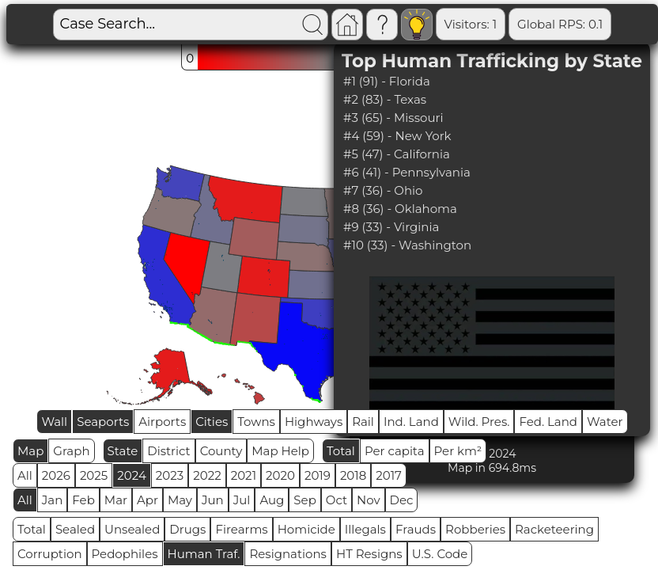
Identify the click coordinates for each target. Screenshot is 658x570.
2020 (280, 475)
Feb (83, 499)
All (24, 475)
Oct (336, 499)
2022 (207, 475)
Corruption (49, 553)
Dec (402, 499)
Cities (211, 421)
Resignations (288, 553)
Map (30, 450)
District (168, 450)
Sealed (75, 529)
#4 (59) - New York (397, 135)
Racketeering (554, 529)
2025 (94, 475)
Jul (242, 499)
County (221, 450)
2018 (353, 475)
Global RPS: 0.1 (560, 24)
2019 (317, 475)
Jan (52, 499)
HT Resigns (369, 553)
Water (605, 421)
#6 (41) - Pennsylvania (407, 172)
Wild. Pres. (479, 421)
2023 (169, 475)
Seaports (103, 421)
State (123, 450)
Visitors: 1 (470, 24)
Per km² (458, 450)
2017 (389, 475)
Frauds (415, 529)
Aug (271, 499)
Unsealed (132, 529)
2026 (56, 475)
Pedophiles (125, 553)
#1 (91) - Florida (386, 81)
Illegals (365, 529)
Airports (162, 421)
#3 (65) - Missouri (393, 117)
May (180, 499)
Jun (213, 499)
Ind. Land (411, 421)
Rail (363, 421)
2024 (131, 475)
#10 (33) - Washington (407, 245)
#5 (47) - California (396, 154)
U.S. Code (440, 553)
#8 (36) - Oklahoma (400, 208)
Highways (313, 421)
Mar (115, 499)
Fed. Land (548, 421)
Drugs (187, 529)
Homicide (306, 529)
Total (341, 450)
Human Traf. (204, 553)
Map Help (280, 450)
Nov (368, 499)
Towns (256, 421)
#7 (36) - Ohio (382, 190)
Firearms (241, 529)
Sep (304, 499)
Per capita (395, 450)
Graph (71, 450)
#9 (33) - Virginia (391, 226)
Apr (147, 499)
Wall (54, 421)
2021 (243, 475)
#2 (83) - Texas (384, 99)
